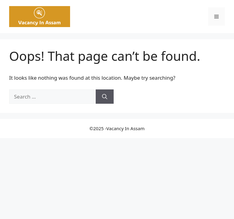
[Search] (105, 96)
